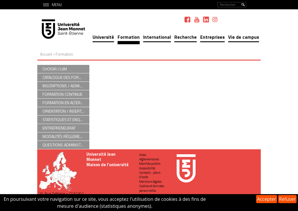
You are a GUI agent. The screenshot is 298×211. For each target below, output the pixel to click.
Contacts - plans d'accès (149, 174)
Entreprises (212, 36)
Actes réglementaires (149, 157)
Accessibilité (147, 168)
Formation (129, 36)
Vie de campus (243, 36)
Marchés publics (149, 163)
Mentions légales (150, 181)
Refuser (287, 199)
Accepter (266, 199)
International (157, 36)
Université (103, 36)
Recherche (185, 36)
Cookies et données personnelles (151, 188)
